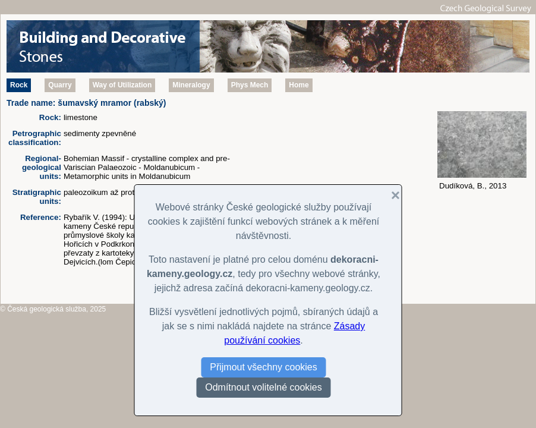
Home (298, 85)
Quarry (59, 85)
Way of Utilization (122, 85)
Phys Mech (250, 85)
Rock (18, 85)
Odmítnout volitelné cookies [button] (263, 387)
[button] (391, 195)
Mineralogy (191, 85)
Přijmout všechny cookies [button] (263, 367)
